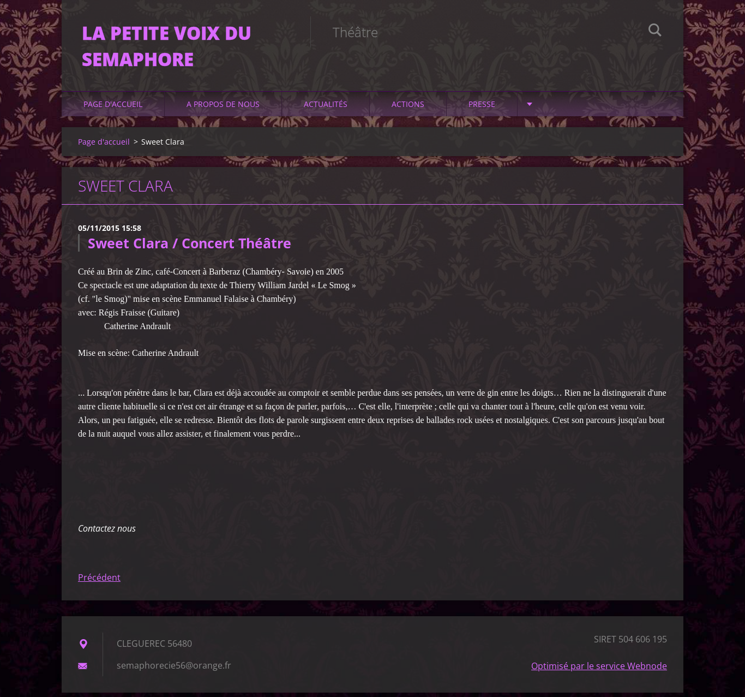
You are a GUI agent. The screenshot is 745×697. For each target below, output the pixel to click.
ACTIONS (408, 109)
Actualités (325, 109)
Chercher (655, 31)
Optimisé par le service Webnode (599, 670)
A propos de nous (223, 109)
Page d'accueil (112, 109)
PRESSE (481, 109)
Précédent (99, 582)
